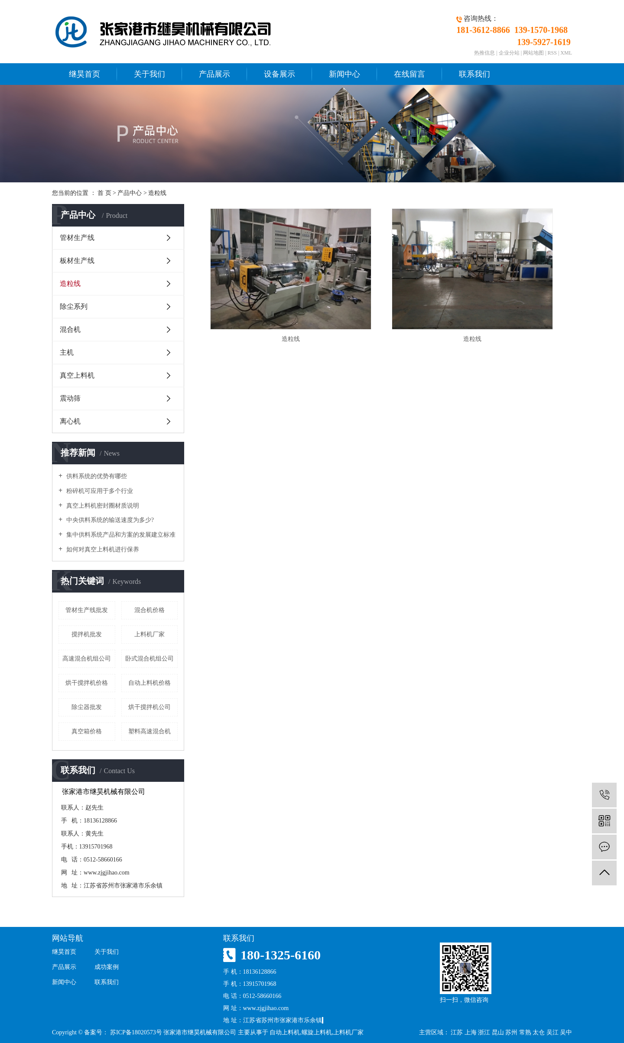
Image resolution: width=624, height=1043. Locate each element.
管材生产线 (77, 237)
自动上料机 (285, 1032)
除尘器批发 (87, 707)
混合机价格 (149, 610)
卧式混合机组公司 (149, 658)
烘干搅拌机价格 (86, 683)
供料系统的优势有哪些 (96, 476)
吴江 (552, 1032)
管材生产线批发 (86, 610)
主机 (67, 352)
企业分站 (509, 53)
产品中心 (129, 193)
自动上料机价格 (149, 683)
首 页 (104, 193)
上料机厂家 (149, 634)
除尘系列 (74, 306)
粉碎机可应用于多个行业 (99, 491)
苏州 (511, 1032)
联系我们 (474, 74)
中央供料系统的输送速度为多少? (109, 520)
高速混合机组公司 (86, 658)
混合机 (70, 329)
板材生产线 (77, 260)
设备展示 (279, 74)
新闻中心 (344, 74)
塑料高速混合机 (149, 731)
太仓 (539, 1032)
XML (566, 53)
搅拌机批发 (87, 634)
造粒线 (157, 193)
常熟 (525, 1032)
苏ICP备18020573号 (136, 1032)
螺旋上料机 (317, 1032)
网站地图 (533, 53)
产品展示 (214, 74)
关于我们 (149, 74)
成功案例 (106, 967)
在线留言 (409, 74)
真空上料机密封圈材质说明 (102, 505)
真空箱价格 (87, 731)
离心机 (70, 421)
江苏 (457, 1032)
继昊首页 (84, 74)
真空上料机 (77, 375)
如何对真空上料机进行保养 (102, 549)
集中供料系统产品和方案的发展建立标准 (120, 534)
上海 (471, 1032)
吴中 (566, 1032)
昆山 (498, 1032)
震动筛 (70, 398)
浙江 (484, 1032)
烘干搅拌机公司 (149, 707)
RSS (552, 53)
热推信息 (484, 53)
